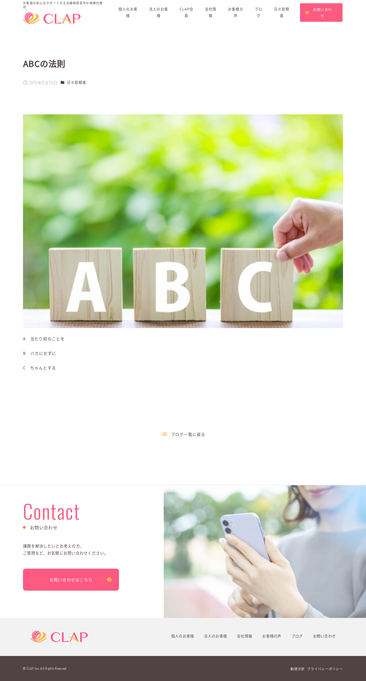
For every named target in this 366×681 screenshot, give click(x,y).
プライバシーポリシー (325, 668)
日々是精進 (76, 82)
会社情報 (244, 635)
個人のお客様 (182, 635)
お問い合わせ (324, 635)
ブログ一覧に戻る (188, 434)
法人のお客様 (215, 635)
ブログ (297, 635)
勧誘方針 (297, 668)
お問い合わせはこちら (71, 580)
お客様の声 (271, 635)
